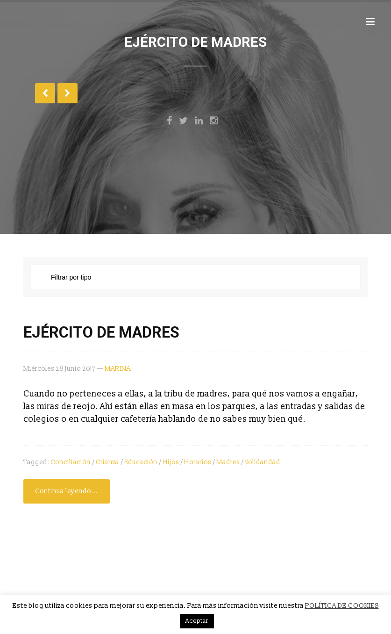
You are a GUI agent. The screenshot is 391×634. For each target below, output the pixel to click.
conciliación (70, 462)
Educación (140, 462)
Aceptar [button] (196, 621)
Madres (228, 462)
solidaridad (262, 462)
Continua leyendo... (66, 491)
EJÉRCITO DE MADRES (101, 332)
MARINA (118, 369)
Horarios (197, 462)
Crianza (107, 462)
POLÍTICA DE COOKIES (342, 605)
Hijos (171, 462)
